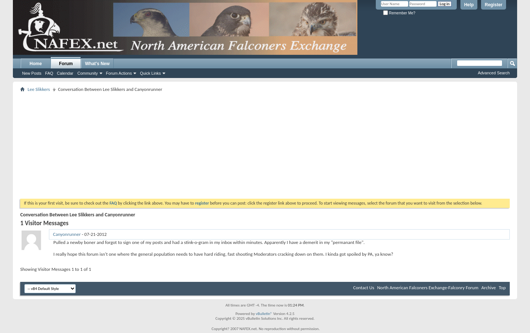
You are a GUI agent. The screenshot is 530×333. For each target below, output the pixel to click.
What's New (97, 63)
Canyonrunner (67, 234)
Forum (66, 63)
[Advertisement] (265, 145)
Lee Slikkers (39, 89)
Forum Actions (119, 73)
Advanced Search (494, 73)
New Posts (32, 73)
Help (469, 4)
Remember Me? (399, 13)
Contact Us (363, 287)
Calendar (65, 73)
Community (87, 73)
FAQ (49, 73)
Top (502, 287)
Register (493, 4)
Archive (488, 287)
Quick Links (150, 73)
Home (35, 63)
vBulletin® (264, 313)
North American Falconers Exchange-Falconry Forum (427, 287)
